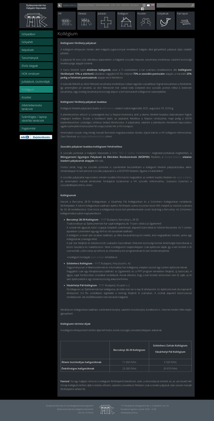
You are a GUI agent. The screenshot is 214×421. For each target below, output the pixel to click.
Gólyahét (27, 42)
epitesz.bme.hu (69, 5)
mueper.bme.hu (172, 157)
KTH (118, 5)
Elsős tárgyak (30, 66)
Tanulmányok (30, 58)
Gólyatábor (28, 34)
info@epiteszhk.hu (129, 412)
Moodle (135, 5)
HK (60, 13)
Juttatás (102, 13)
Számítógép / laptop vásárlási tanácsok (34, 118)
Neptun (125, 5)
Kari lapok (182, 13)
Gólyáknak (162, 13)
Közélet (141, 13)
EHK (113, 5)
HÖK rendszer (30, 73)
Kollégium (123, 13)
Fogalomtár (29, 128)
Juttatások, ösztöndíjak (36, 81)
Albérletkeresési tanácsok (32, 107)
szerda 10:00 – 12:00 (147, 409)
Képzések (28, 50)
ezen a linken (98, 257)
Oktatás (82, 13)
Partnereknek (103, 5)
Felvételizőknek (86, 5)
